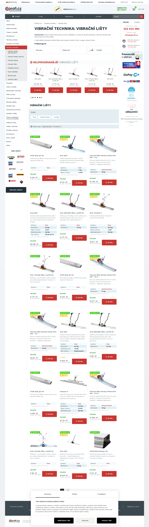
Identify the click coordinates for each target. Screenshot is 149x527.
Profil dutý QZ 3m (67, 275)
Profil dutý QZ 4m (37, 391)
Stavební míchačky (12, 43)
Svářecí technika (11, 126)
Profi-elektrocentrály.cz (66, 2)
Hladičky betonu (13, 68)
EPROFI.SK (124, 2)
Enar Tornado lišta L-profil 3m (92, 79)
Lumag (55, 117)
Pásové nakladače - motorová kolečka (12, 118)
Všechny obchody (137, 2)
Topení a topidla (11, 32)
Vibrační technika (12, 47)
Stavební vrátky (11, 113)
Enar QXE (110, 79)
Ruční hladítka (13, 72)
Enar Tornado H (74, 79)
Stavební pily (10, 106)
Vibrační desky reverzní (16, 56)
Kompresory (10, 134)
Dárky (8, 145)
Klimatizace (10, 36)
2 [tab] (35, 97)
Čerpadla (9, 83)
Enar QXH (38, 79)
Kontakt (126, 22)
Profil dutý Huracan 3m (99, 451)
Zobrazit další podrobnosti (39, 170)
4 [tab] (39, 97)
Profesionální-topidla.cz (43, 2)
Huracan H (64, 391)
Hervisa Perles (44, 117)
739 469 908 (131, 47)
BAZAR (8, 141)
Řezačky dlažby (11, 102)
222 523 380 (131, 28)
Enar (34, 117)
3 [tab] (37, 97)
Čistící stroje (10, 94)
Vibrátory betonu (12, 40)
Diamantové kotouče (13, 109)
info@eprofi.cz (131, 35)
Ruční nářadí (10, 138)
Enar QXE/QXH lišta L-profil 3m (56, 79)
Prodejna (137, 22)
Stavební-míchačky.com (106, 2)
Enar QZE (63, 451)
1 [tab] (32, 97)
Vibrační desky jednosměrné (13, 52)
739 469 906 (131, 41)
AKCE (8, 21)
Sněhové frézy (11, 122)
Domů (16, 16)
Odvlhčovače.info (87, 2)
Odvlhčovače (10, 24)
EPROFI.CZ (38, 23)
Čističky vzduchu (12, 130)
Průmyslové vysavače (13, 98)
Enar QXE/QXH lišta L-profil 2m (102, 332)
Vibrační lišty (12, 64)
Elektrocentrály (11, 28)
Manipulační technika (13, 90)
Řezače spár (12, 75)
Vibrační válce (12, 79)
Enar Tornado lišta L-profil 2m (41, 451)
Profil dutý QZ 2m (37, 155)
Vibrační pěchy (13, 60)
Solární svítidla (11, 87)
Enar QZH (63, 155)
